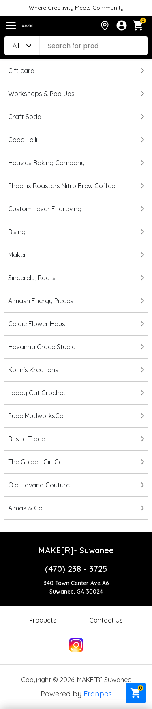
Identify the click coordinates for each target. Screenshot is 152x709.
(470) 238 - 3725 (76, 569)
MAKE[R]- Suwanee (76, 550)
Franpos (97, 694)
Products (42, 620)
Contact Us (106, 620)
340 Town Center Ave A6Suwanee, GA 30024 (76, 587)
